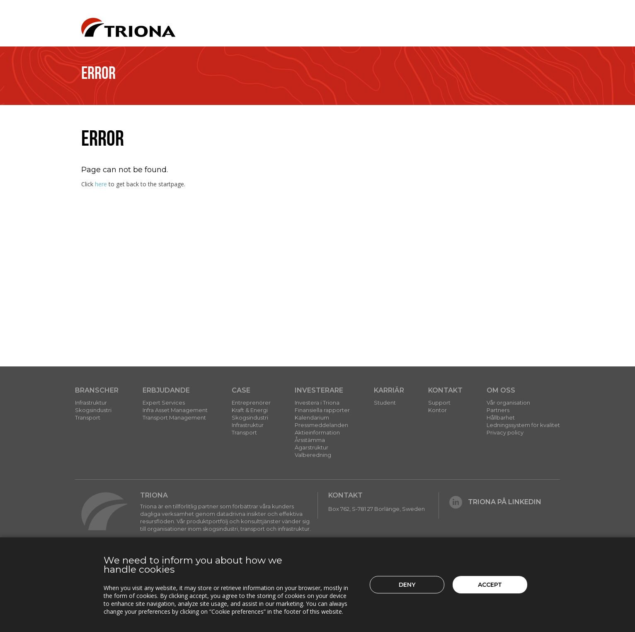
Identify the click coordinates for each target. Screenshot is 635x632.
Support (439, 402)
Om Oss (501, 390)
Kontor (437, 410)
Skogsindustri (93, 410)
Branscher (97, 390)
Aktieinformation (317, 432)
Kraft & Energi (250, 410)
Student (385, 402)
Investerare (319, 390)
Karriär (389, 390)
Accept (490, 584)
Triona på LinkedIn (495, 502)
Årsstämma (310, 440)
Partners (498, 410)
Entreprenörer (251, 402)
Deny (407, 584)
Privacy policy (505, 432)
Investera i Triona (317, 402)
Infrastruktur (91, 402)
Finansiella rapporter (322, 410)
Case (241, 390)
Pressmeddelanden (321, 425)
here (101, 184)
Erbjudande (166, 390)
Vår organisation (508, 402)
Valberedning (313, 454)
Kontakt (445, 390)
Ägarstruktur (311, 447)
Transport (87, 417)
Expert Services (164, 402)
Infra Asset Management (175, 410)
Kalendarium (312, 417)
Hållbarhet (501, 417)
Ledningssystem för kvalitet (523, 425)
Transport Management (174, 417)
